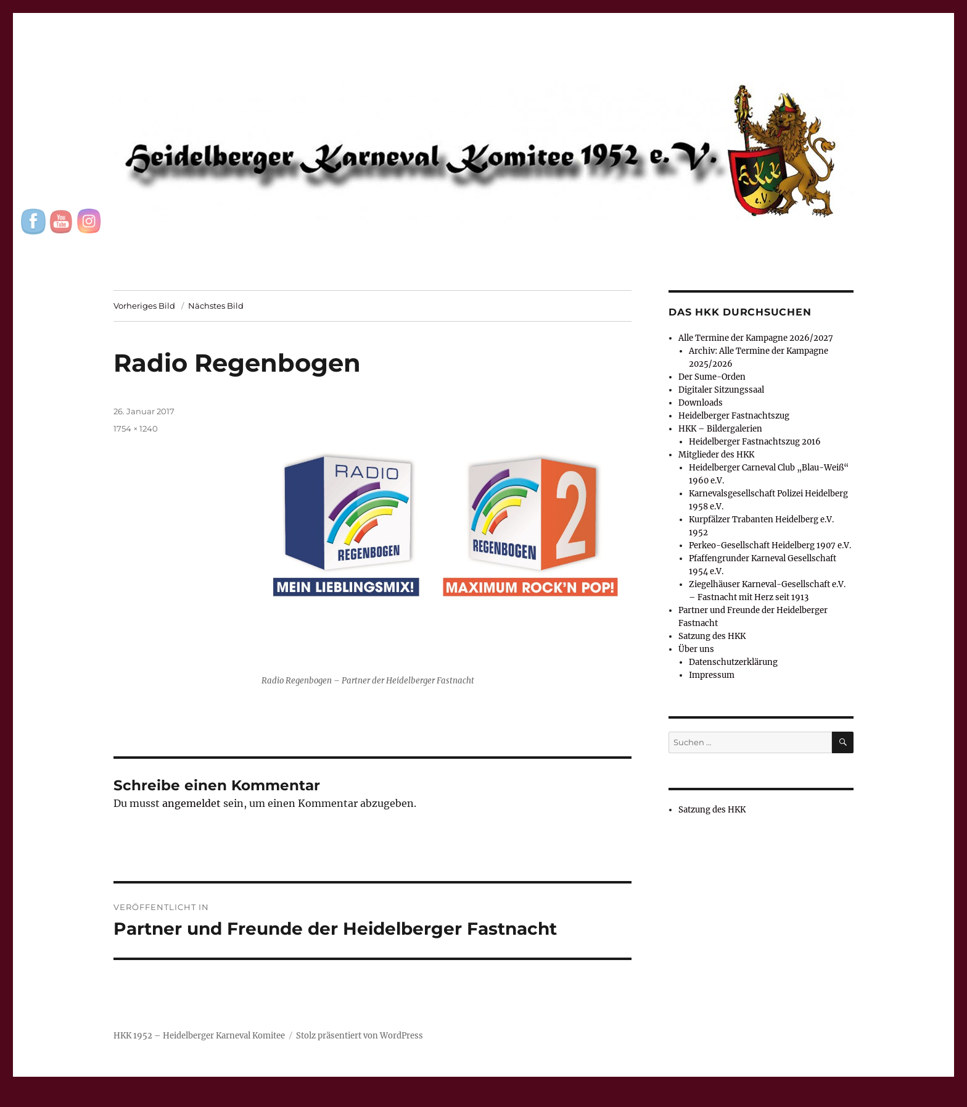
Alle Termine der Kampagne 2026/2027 (755, 338)
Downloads (700, 403)
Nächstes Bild (216, 306)
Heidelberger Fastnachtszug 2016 (755, 442)
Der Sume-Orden (712, 377)
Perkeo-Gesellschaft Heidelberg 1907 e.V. (770, 545)
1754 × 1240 (135, 428)
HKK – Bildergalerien (720, 429)
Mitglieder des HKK (716, 454)
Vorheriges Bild (144, 306)
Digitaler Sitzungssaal (721, 390)
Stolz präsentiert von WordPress (359, 1035)
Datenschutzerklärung (733, 662)
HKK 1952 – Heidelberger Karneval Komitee (199, 1035)
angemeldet (191, 803)
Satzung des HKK (712, 636)
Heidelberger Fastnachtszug (733, 416)
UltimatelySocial (584, 1098)
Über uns (696, 649)
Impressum (712, 675)
